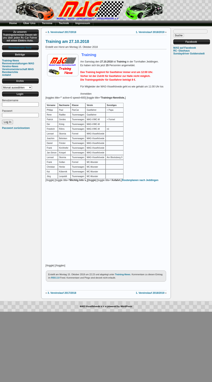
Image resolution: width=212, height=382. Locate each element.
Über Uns (29, 23)
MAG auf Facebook (184, 47)
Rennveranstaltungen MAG (18, 63)
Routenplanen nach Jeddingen (140, 180)
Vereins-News (10, 66)
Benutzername (10, 100)
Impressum (82, 23)
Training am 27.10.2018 (67, 41)
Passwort (7, 110)
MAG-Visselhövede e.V (92, 306)
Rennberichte (10, 72)
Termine (47, 23)
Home (13, 23)
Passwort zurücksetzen (16, 128)
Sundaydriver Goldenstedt (189, 53)
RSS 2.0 (55, 277)
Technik (64, 23)
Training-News (10, 60)
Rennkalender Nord (20, 47)
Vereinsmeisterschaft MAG (18, 69)
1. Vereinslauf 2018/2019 (150, 32)
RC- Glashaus (181, 50)
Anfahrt (6, 75)
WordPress (126, 306)
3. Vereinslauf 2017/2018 (62, 32)
